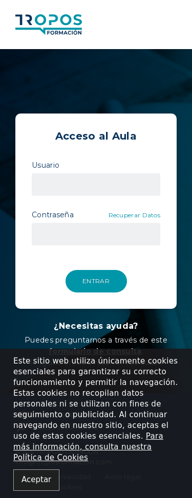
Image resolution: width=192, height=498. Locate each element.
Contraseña (53, 214)
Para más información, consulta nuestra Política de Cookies (88, 447)
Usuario (45, 165)
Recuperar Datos (135, 215)
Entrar (96, 281)
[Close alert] (36, 480)
